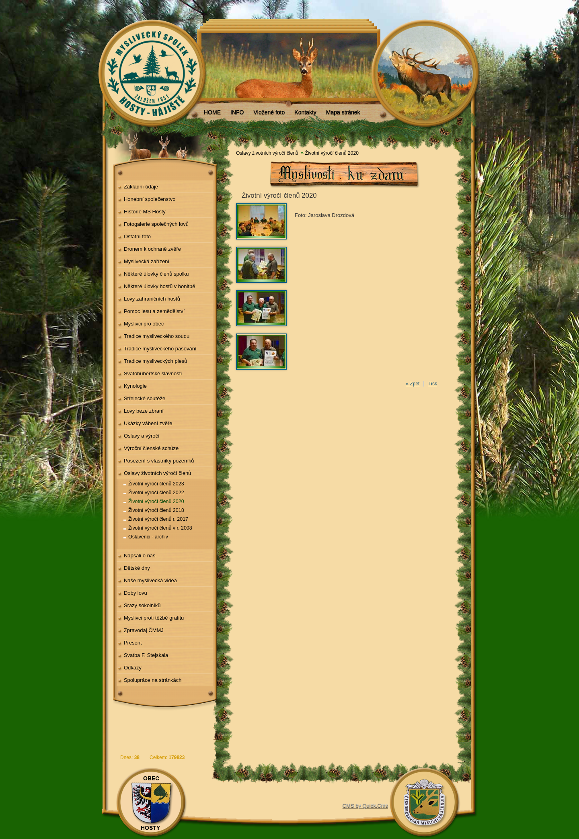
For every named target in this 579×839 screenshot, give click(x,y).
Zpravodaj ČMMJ (144, 630)
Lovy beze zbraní (144, 411)
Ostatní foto (137, 236)
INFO (237, 112)
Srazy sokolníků (142, 605)
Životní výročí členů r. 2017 (158, 519)
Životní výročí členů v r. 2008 (160, 528)
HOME (212, 112)
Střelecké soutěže (144, 398)
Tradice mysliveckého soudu (156, 336)
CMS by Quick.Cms (365, 805)
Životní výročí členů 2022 (156, 492)
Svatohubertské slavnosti (153, 373)
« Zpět (412, 384)
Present (133, 643)
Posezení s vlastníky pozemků (159, 461)
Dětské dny (137, 568)
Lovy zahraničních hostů (152, 299)
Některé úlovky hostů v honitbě (159, 286)
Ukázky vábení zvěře (148, 423)
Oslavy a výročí (142, 436)
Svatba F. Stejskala (146, 655)
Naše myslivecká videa (150, 580)
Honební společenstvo (150, 199)
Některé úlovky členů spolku (156, 274)
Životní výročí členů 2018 (156, 510)
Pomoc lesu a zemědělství (154, 311)
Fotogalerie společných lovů (156, 224)
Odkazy (133, 668)
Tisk (432, 384)
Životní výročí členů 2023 (156, 484)
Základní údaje (141, 187)
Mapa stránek (343, 112)
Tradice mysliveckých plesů (155, 361)
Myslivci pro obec (144, 324)
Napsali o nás (140, 556)
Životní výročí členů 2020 (156, 501)
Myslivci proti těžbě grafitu (154, 618)
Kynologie (135, 386)
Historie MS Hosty (145, 212)
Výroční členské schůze (151, 448)
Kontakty (305, 112)
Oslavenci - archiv (148, 537)
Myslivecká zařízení (146, 261)
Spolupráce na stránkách (153, 680)
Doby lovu (135, 593)
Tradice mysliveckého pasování (160, 349)
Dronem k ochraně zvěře (152, 249)
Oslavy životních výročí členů (157, 473)
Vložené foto (269, 112)
